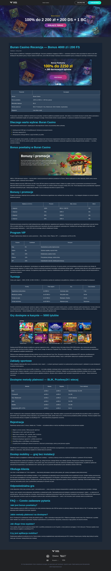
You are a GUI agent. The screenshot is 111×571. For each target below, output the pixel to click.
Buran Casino (46, 2)
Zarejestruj (94, 2)
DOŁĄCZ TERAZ (55, 25)
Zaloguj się (81, 2)
